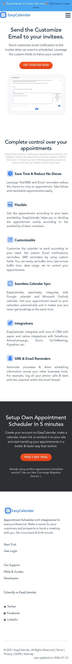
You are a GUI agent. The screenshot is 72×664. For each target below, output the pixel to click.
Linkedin (11, 619)
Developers (11, 578)
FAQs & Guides (13, 572)
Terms (59, 650)
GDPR (18, 654)
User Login (10, 551)
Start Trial (10, 544)
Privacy (8, 654)
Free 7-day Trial (36, 457)
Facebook (12, 613)
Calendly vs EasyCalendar (20, 592)
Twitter (10, 606)
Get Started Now (36, 65)
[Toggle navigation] (68, 15)
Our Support (12, 565)
